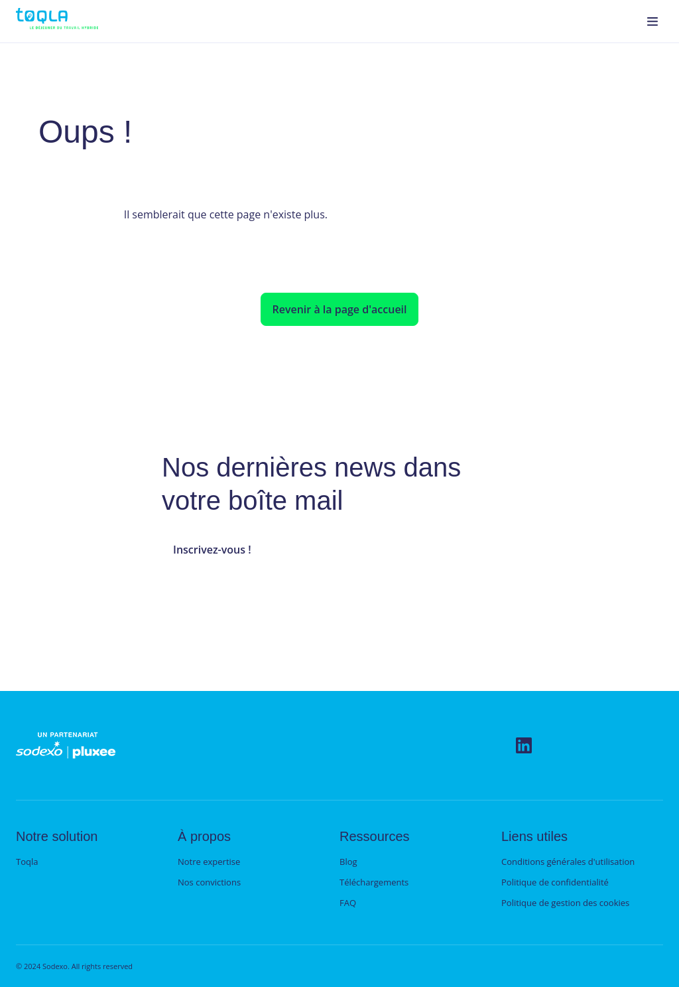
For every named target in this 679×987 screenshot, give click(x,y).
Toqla (27, 862)
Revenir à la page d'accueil (339, 309)
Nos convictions (209, 882)
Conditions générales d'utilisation (568, 862)
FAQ (348, 903)
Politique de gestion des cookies (565, 903)
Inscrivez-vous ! (212, 549)
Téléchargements (374, 882)
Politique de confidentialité (555, 882)
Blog (348, 862)
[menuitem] (57, 21)
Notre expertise (209, 862)
